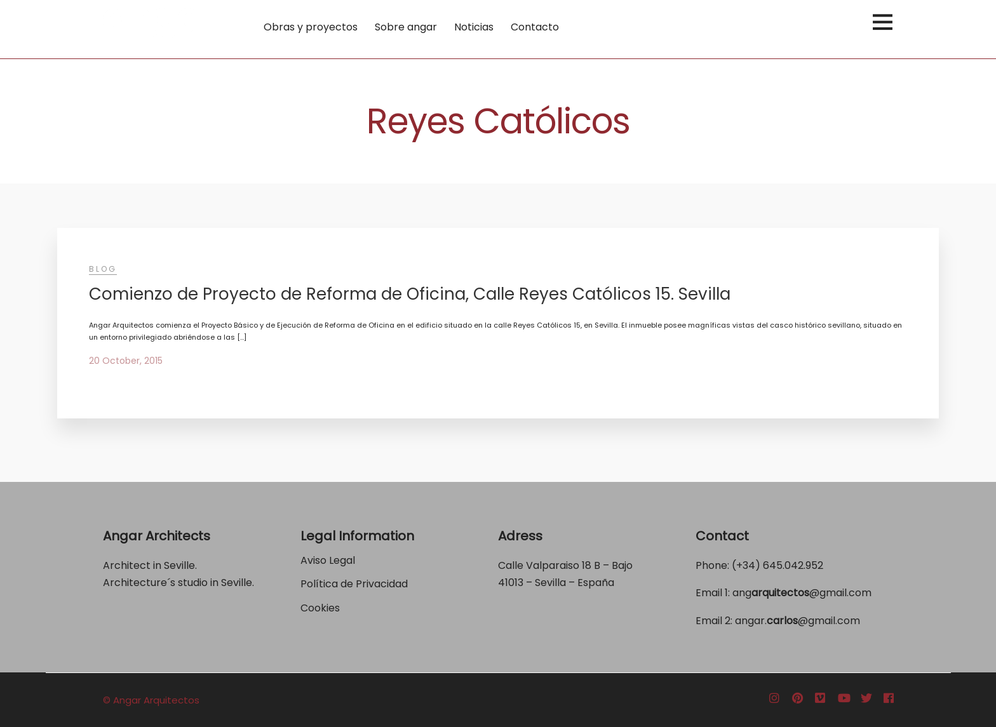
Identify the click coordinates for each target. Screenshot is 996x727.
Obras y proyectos (311, 27)
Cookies (320, 608)
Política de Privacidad (355, 584)
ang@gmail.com (802, 592)
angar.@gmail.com (797, 620)
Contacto (535, 27)
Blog (103, 268)
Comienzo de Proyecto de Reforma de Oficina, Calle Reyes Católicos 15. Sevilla (409, 294)
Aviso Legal (327, 560)
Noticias (474, 27)
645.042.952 (793, 565)
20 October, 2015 (126, 360)
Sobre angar (406, 27)
